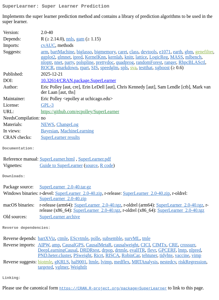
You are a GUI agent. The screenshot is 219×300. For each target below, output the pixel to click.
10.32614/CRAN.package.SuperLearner (78, 81)
